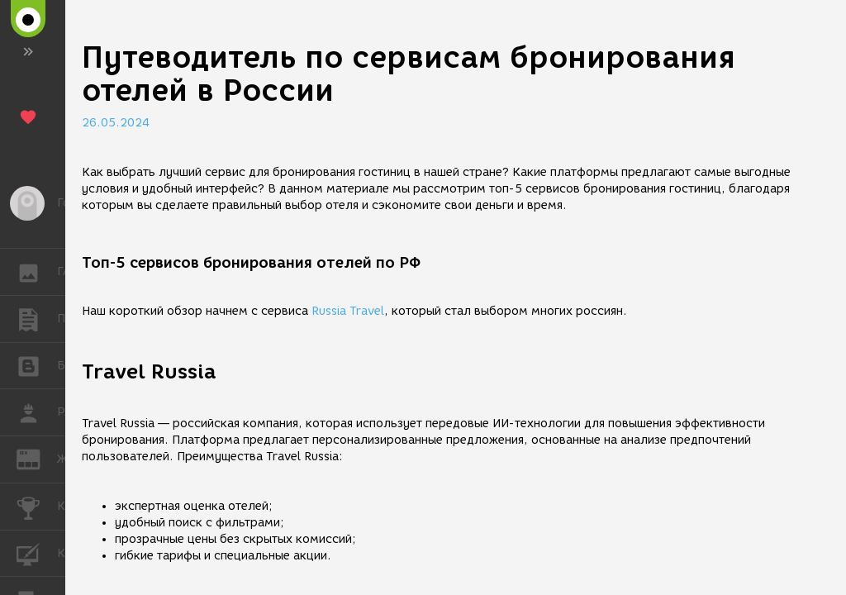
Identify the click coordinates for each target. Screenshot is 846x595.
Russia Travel (347, 311)
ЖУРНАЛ (37, 458)
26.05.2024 (116, 123)
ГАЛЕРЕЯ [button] (37, 272)
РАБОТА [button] (37, 412)
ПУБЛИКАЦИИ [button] (37, 319)
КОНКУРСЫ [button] (37, 506)
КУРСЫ (37, 552)
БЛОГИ (37, 364)
